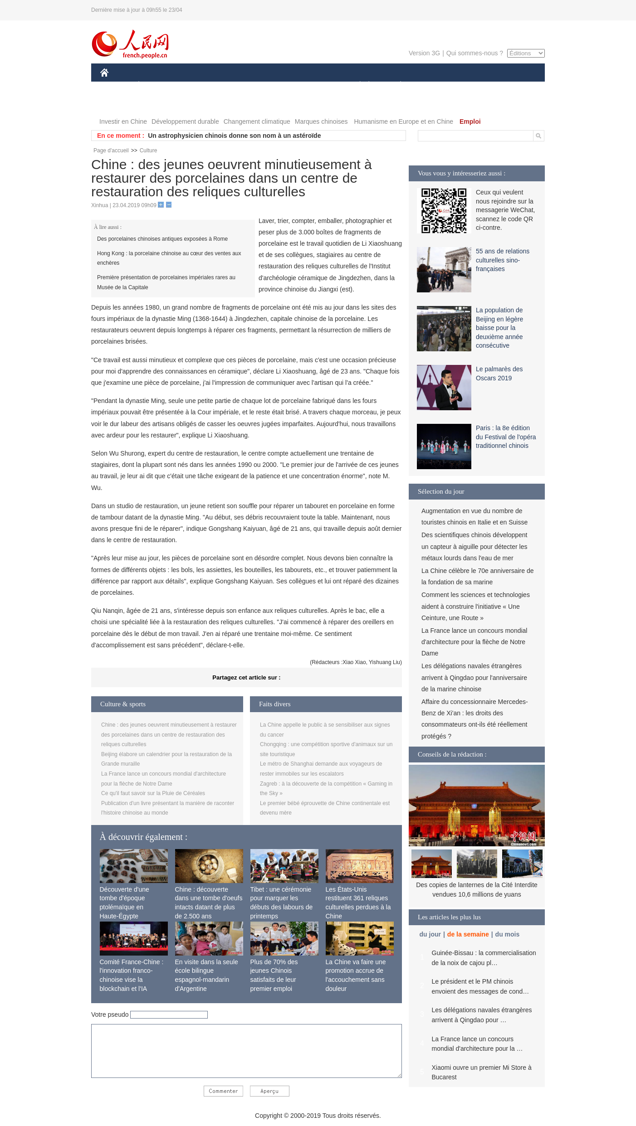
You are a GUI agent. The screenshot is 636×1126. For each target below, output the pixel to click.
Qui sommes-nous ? (474, 53)
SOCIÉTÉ (356, 85)
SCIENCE (274, 85)
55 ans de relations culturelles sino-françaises (502, 260)
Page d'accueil (111, 150)
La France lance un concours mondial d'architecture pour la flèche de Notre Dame (474, 642)
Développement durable (185, 121)
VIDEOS (118, 103)
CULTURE (315, 85)
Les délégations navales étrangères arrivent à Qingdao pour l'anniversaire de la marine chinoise (474, 677)
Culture (148, 150)
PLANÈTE (396, 85)
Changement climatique (257, 121)
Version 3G (424, 53)
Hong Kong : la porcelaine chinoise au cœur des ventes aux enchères (169, 258)
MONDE (196, 85)
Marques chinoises (321, 121)
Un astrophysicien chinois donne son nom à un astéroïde (234, 135)
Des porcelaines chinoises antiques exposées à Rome (162, 239)
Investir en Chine (123, 121)
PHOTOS (513, 85)
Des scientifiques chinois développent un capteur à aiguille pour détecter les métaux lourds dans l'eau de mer (474, 546)
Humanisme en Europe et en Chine (403, 121)
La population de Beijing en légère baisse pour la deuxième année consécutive (499, 327)
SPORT (432, 85)
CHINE (116, 85)
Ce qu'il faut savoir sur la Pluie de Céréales (153, 793)
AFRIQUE (234, 85)
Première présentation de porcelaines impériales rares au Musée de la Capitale (166, 282)
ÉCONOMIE (155, 85)
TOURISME (470, 85)
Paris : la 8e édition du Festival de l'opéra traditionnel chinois (506, 436)
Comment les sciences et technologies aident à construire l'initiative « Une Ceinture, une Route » (475, 606)
